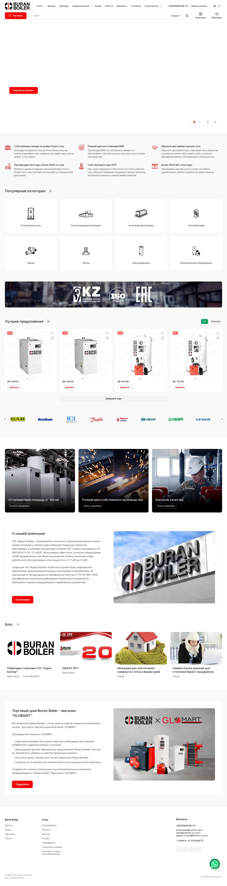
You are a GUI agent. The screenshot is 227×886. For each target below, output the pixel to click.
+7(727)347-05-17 (177, 6)
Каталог (9, 825)
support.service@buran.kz (188, 835)
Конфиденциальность (211, 876)
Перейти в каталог (23, 90)
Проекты (46, 829)
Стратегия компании (52, 847)
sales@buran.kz (183, 833)
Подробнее (22, 784)
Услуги (8, 838)
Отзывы (46, 838)
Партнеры (10, 834)
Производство (49, 825)
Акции (8, 829)
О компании (23, 599)
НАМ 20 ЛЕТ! (70, 668)
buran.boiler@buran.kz (186, 830)
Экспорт (46, 834)
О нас (45, 819)
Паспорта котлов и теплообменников (51, 852)
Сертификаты (48, 842)
